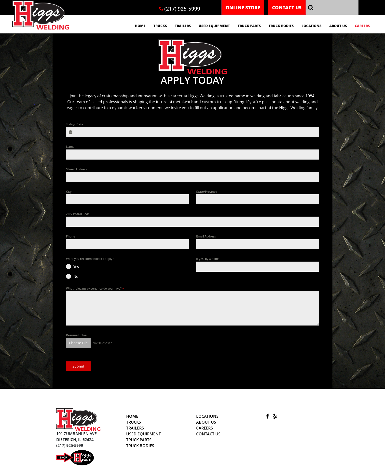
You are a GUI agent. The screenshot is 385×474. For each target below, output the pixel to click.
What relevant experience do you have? (95, 288)
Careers (362, 25)
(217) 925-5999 (179, 8)
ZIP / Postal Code (78, 214)
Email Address (206, 236)
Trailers (183, 25)
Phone (70, 236)
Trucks (160, 25)
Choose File (78, 343)
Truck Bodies (281, 25)
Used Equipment (214, 25)
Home (140, 25)
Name (70, 147)
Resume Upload (77, 335)
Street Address (76, 169)
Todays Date (74, 124)
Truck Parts (249, 25)
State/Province (206, 192)
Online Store (243, 7)
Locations (311, 25)
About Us (338, 25)
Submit (78, 366)
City (68, 192)
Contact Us (287, 7)
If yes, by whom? (207, 259)
